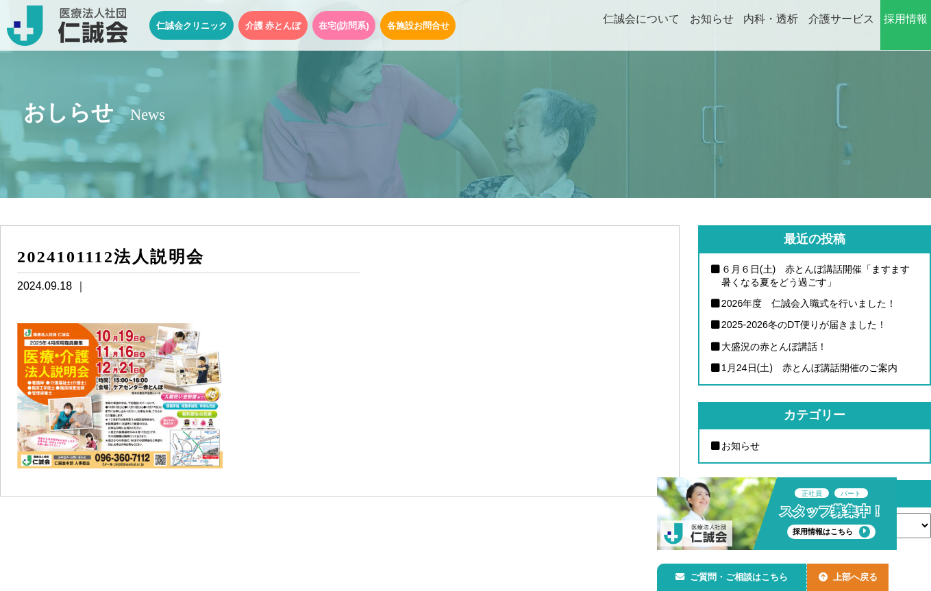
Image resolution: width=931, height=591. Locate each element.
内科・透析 (770, 26)
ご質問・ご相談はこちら (734, 575)
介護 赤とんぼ (273, 26)
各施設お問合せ (418, 26)
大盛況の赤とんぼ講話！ (775, 346)
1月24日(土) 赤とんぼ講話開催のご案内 (810, 368)
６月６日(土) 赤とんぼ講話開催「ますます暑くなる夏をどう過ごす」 (815, 276)
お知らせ (712, 26)
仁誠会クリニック (191, 26)
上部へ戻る (855, 575)
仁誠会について (641, 26)
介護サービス (841, 26)
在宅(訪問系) (344, 26)
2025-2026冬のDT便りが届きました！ (805, 325)
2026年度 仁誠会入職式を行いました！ (809, 303)
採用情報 (906, 26)
